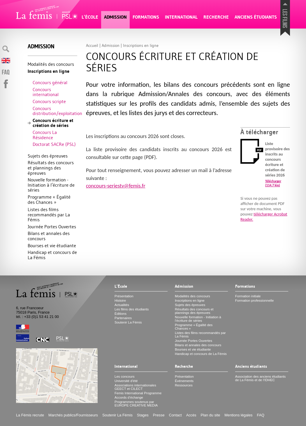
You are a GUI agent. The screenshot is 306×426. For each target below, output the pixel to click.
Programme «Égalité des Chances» (49, 199)
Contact (175, 415)
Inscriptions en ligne (48, 71)
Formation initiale (248, 296)
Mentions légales (238, 415)
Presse (159, 415)
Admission (115, 17)
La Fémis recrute (30, 415)
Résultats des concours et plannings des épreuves (51, 168)
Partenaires (123, 318)
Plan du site (210, 415)
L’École (90, 17)
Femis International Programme (138, 393)
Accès (191, 415)
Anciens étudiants (256, 17)
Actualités (122, 305)
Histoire (120, 300)
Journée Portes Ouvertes (52, 226)
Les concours (125, 376)
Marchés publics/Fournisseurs (73, 415)
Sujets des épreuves (48, 156)
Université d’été (126, 381)
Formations (146, 17)
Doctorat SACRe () (54, 144)
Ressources (184, 385)
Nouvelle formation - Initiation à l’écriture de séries (51, 185)
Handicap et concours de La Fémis (52, 254)
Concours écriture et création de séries (53, 123)
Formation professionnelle (254, 300)
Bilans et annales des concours (49, 235)
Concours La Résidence (45, 134)
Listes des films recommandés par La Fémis (49, 214)
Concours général (50, 82)
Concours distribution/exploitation (55, 110)
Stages (143, 415)
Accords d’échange (129, 397)
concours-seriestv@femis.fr (115, 185)
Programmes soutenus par (136, 403)
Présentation (124, 296)
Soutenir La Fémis (128, 322)
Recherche (216, 17)
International (181, 17)
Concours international (46, 92)
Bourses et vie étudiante (52, 245)
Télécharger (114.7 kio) (273, 183)
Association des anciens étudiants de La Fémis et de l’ (260, 378)
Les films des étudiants (132, 309)
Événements (184, 381)
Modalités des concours (51, 64)
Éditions (120, 313)
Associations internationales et (135, 386)
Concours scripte (49, 101)
